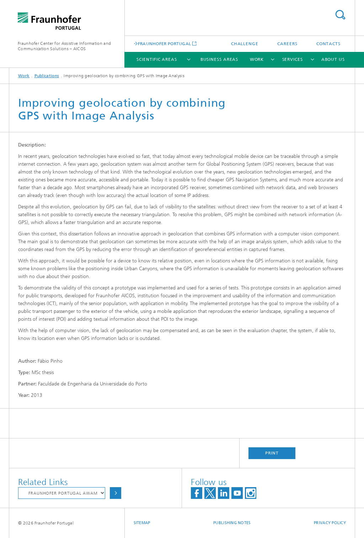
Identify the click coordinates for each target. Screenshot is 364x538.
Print (272, 453)
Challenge (244, 43)
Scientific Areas (156, 59)
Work (257, 59)
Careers (287, 43)
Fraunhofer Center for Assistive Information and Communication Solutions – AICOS (64, 46)
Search (340, 15)
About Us (333, 59)
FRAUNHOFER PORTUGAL (164, 43)
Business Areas (219, 59)
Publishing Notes (232, 523)
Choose (115, 493)
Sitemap (142, 523)
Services (292, 59)
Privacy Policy (330, 523)
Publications (46, 75)
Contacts (328, 43)
